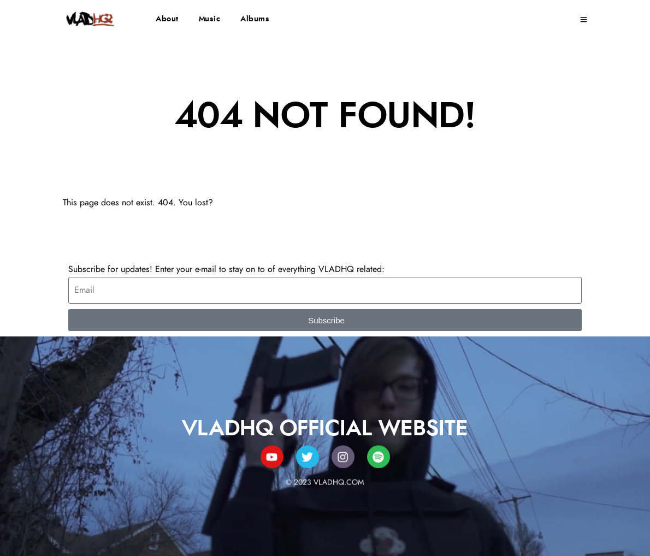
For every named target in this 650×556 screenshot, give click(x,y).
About (167, 19)
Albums (254, 19)
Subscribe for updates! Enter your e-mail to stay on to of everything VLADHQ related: (226, 269)
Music (210, 19)
